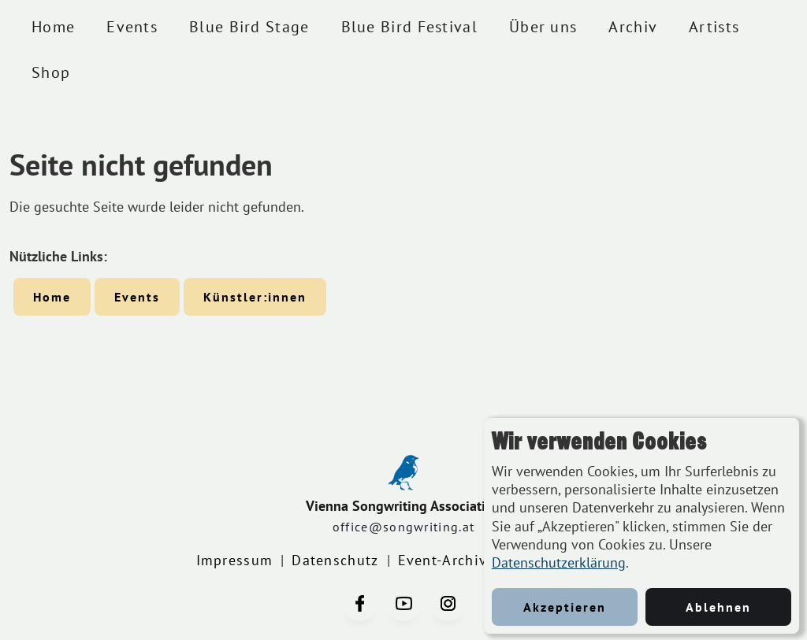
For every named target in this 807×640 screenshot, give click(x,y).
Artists (714, 27)
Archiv (632, 27)
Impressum (234, 560)
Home (53, 27)
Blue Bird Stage (249, 27)
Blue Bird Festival (409, 27)
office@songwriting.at (403, 527)
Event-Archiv (443, 560)
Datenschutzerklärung (559, 562)
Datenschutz (335, 560)
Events (132, 27)
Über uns (543, 27)
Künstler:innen (255, 297)
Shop (51, 72)
